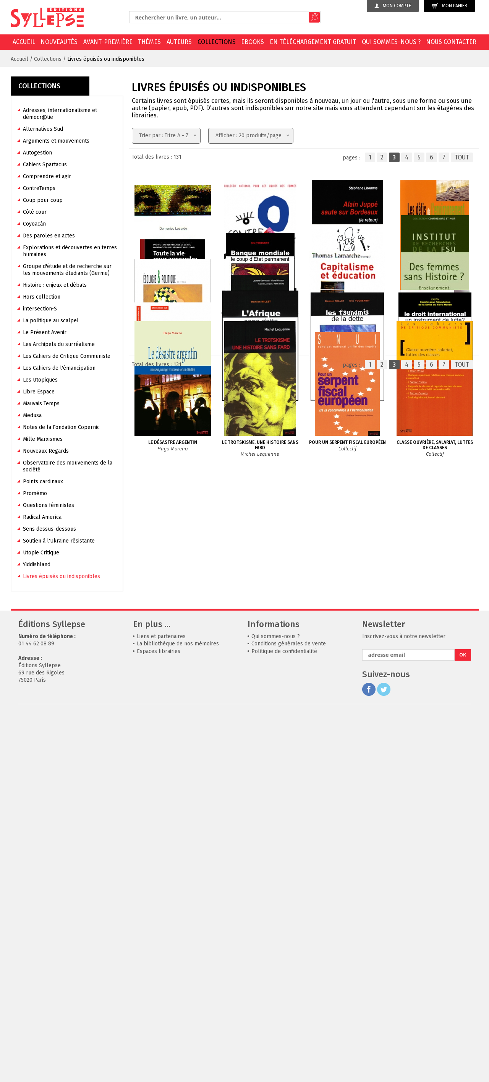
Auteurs (179, 41)
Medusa (32, 415)
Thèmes (149, 41)
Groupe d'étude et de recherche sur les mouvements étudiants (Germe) (67, 269)
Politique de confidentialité (284, 1017)
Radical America (42, 517)
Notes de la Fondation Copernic (61, 427)
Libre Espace (39, 391)
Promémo (35, 493)
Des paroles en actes (49, 235)
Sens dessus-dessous (49, 529)
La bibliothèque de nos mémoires (178, 1010)
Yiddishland (36, 564)
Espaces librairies (158, 1017)
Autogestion (37, 152)
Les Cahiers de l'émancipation (59, 368)
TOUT (462, 157)
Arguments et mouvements (56, 141)
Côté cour (35, 212)
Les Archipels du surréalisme (59, 344)
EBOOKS (252, 41)
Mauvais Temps (41, 403)
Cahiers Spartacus (45, 164)
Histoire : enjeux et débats (55, 285)
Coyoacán (34, 224)
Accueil (24, 41)
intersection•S (40, 308)
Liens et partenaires (161, 1002)
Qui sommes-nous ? (391, 41)
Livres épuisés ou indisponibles (105, 59)
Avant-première (108, 41)
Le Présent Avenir (44, 332)
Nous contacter (451, 41)
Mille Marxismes (43, 439)
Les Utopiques (40, 380)
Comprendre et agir (47, 176)
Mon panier (449, 6)
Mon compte (392, 5)
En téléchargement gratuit (313, 41)
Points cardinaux (43, 481)
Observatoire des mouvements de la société (67, 466)
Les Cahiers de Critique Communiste (66, 356)
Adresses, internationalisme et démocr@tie (60, 113)
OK (462, 1021)
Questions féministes (48, 505)
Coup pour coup (43, 200)
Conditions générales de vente (288, 1010)
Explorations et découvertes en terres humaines (70, 251)
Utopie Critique (41, 552)
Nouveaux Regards (46, 451)
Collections (217, 41)
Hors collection (41, 297)
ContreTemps (39, 188)
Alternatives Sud (43, 129)
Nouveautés (59, 41)
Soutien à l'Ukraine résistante (59, 541)
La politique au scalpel (51, 320)
